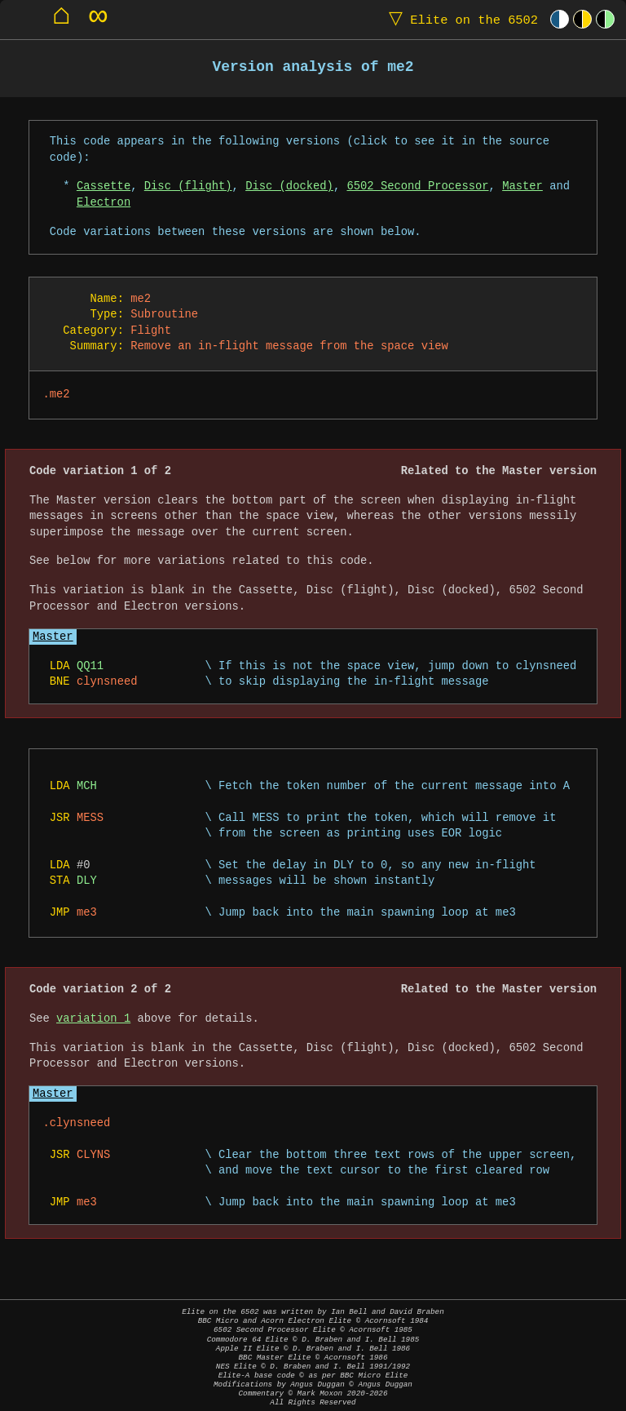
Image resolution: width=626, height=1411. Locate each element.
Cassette (103, 186)
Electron (103, 203)
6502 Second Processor (417, 186)
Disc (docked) (289, 186)
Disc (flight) (188, 186)
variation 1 (93, 1019)
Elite (459, 19)
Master (522, 186)
